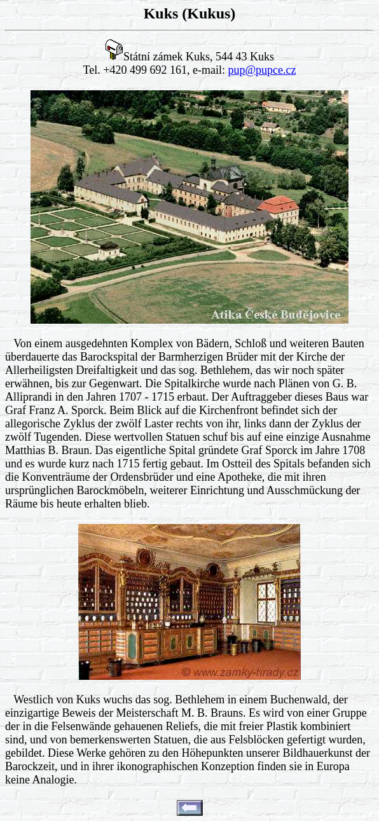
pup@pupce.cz (262, 70)
